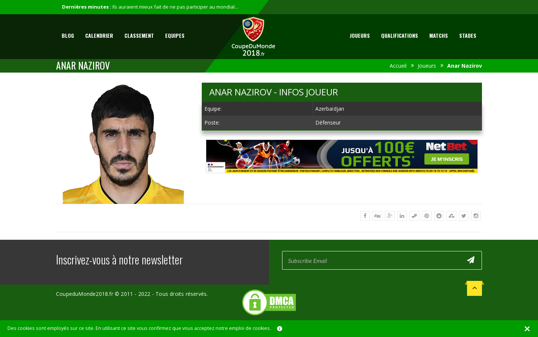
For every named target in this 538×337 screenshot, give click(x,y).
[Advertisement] (341, 180)
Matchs (438, 35)
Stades (467, 35)
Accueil (398, 65)
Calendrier (99, 35)
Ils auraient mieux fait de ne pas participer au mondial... (175, 6)
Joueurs (360, 35)
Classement (139, 35)
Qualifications (399, 35)
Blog (68, 35)
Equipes (175, 35)
